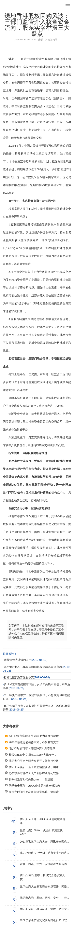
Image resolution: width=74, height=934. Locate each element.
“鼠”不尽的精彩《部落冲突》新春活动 (32, 748)
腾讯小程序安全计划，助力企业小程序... (44, 852)
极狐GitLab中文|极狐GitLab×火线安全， (33, 754)
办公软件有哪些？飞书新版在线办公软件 (34, 773)
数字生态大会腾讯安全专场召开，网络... (44, 886)
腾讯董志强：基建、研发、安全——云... (44, 897)
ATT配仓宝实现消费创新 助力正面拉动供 (34, 736)
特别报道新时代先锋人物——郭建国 (31, 779)
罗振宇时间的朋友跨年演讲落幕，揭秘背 (34, 792)
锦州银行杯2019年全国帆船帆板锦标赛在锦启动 (33, 667)
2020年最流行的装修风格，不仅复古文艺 (34, 742)
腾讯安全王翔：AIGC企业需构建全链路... (42, 821)
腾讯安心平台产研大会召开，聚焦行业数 (34, 760)
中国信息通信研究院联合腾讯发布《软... (44, 920)
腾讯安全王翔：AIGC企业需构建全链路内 (34, 785)
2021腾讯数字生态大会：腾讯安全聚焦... (44, 841)
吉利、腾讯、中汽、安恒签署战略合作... (44, 864)
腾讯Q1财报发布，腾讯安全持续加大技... (42, 877)
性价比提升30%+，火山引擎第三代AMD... (41, 832)
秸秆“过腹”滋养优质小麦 (19, 677)
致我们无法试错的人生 (17, 659)
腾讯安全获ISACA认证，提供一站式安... (44, 909)
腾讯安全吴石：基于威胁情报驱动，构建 (34, 767)
